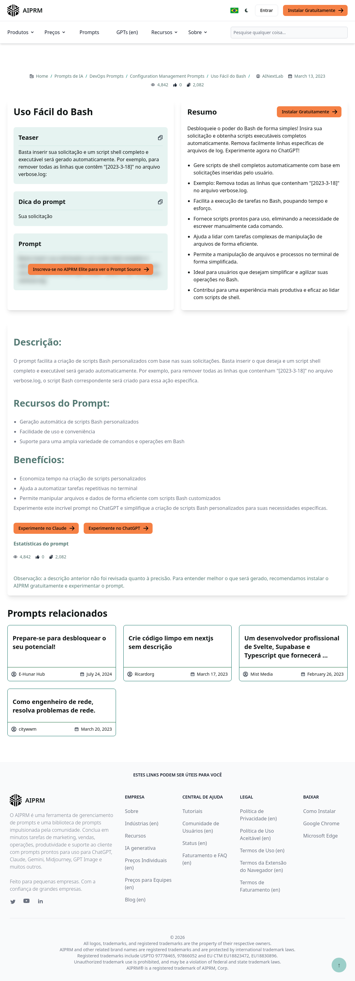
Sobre (198, 32)
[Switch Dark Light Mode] (247, 10)
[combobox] (289, 32)
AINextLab (272, 76)
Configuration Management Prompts (167, 76)
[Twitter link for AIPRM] (13, 902)
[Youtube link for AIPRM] (27, 902)
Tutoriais (192, 811)
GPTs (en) (127, 32)
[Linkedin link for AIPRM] (42, 902)
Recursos (164, 32)
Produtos (21, 32)
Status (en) (194, 843)
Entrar (266, 10)
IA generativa (140, 848)
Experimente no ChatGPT (119, 528)
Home (42, 76)
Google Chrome (321, 823)
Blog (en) (135, 899)
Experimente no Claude (46, 528)
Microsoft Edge (320, 835)
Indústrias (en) (141, 823)
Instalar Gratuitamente (316, 10)
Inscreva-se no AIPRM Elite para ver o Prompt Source (91, 269)
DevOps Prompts (107, 76)
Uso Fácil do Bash (229, 76)
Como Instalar (319, 811)
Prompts (89, 32)
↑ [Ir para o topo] (339, 965)
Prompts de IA (69, 76)
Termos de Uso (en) (262, 850)
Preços (55, 32)
